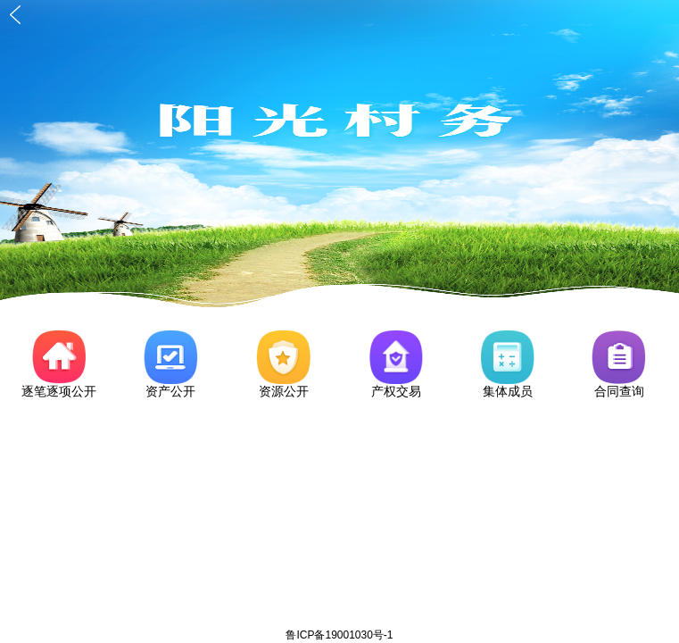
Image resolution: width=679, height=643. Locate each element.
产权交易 (396, 391)
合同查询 (619, 391)
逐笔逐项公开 (58, 391)
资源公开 (284, 391)
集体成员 (508, 391)
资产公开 (170, 391)
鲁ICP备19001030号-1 (339, 635)
